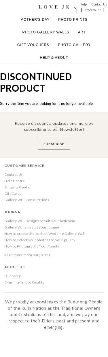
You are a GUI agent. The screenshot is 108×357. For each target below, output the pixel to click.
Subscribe (54, 143)
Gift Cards (13, 193)
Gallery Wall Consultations (26, 200)
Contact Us (99, 4)
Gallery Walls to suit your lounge (31, 227)
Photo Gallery (74, 45)
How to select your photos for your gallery (39, 240)
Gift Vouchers (33, 45)
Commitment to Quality (24, 282)
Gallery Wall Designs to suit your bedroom (39, 221)
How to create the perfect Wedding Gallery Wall (44, 233)
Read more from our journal (28, 255)
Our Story (12, 276)
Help (83, 4)
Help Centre (14, 181)
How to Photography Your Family (31, 246)
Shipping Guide (16, 187)
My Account (92, 10)
